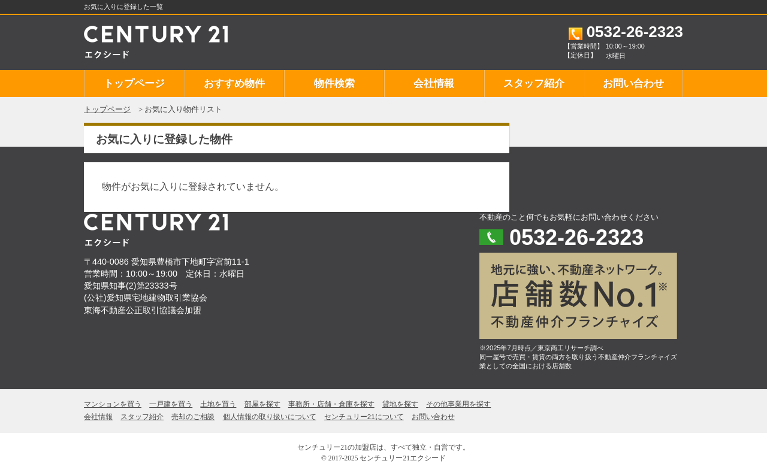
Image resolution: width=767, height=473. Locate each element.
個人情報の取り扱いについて (269, 416)
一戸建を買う (170, 404)
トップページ (134, 83)
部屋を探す (262, 404)
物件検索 (334, 83)
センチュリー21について (364, 416)
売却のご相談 (193, 416)
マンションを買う (112, 404)
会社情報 (433, 83)
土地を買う (218, 404)
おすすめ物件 (234, 83)
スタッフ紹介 (533, 83)
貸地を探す (400, 404)
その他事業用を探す (458, 404)
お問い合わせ (633, 83)
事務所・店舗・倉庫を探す (331, 404)
